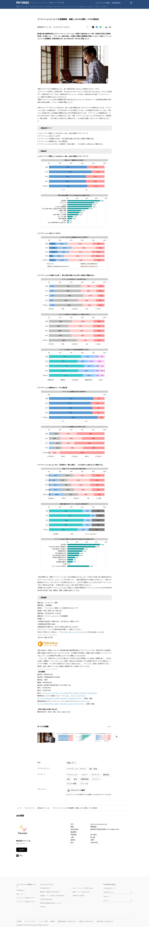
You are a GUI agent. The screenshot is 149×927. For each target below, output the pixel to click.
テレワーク (95, 775)
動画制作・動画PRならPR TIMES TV (50, 892)
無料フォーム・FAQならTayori (81, 892)
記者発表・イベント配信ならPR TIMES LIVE (52, 895)
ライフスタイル (80, 6)
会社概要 (19, 921)
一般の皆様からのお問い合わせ (104, 921)
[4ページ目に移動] (111, 726)
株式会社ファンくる (43, 808)
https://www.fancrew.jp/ (76, 632)
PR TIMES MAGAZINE (46, 899)
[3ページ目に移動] (110, 726)
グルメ (97, 6)
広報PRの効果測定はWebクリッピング (51, 903)
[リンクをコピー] (110, 27)
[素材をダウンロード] (106, 27)
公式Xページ (106, 896)
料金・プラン (20, 894)
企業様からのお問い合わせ (86, 921)
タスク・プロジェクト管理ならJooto (83, 888)
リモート (85, 775)
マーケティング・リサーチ (76, 769)
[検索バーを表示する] (131, 2)
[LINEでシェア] (100, 27)
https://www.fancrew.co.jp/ (98, 824)
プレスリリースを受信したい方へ (26, 898)
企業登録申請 (116, 3)
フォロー (22, 850)
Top (17, 6)
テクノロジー (25, 6)
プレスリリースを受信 (102, 3)
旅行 (68, 779)
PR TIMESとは (21, 890)
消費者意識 (84, 779)
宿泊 (75, 779)
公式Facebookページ (109, 888)
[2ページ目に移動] (109, 726)
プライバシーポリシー (30, 921)
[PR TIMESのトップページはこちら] (40, 2)
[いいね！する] (87, 27)
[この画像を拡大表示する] (46, 738)
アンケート (96, 779)
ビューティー (58, 6)
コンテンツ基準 (43, 921)
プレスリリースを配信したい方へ (26, 901)
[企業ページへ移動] (22, 830)
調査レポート (71, 763)
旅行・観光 (93, 769)
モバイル (34, 6)
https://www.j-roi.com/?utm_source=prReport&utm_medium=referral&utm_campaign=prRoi (70, 693)
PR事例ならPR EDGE (78, 895)
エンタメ (49, 6)
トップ (19, 808)
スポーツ (105, 6)
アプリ (41, 6)
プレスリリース (29, 808)
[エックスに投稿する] (93, 27)
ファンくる (84, 783)
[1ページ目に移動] (108, 726)
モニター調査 (71, 783)
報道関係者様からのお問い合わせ (67, 921)
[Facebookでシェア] (96, 27)
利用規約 (52, 921)
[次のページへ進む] (116, 737)
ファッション (68, 6)
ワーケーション (72, 775)
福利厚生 (106, 775)
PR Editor (42, 907)
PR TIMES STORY (45, 888)
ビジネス (90, 6)
